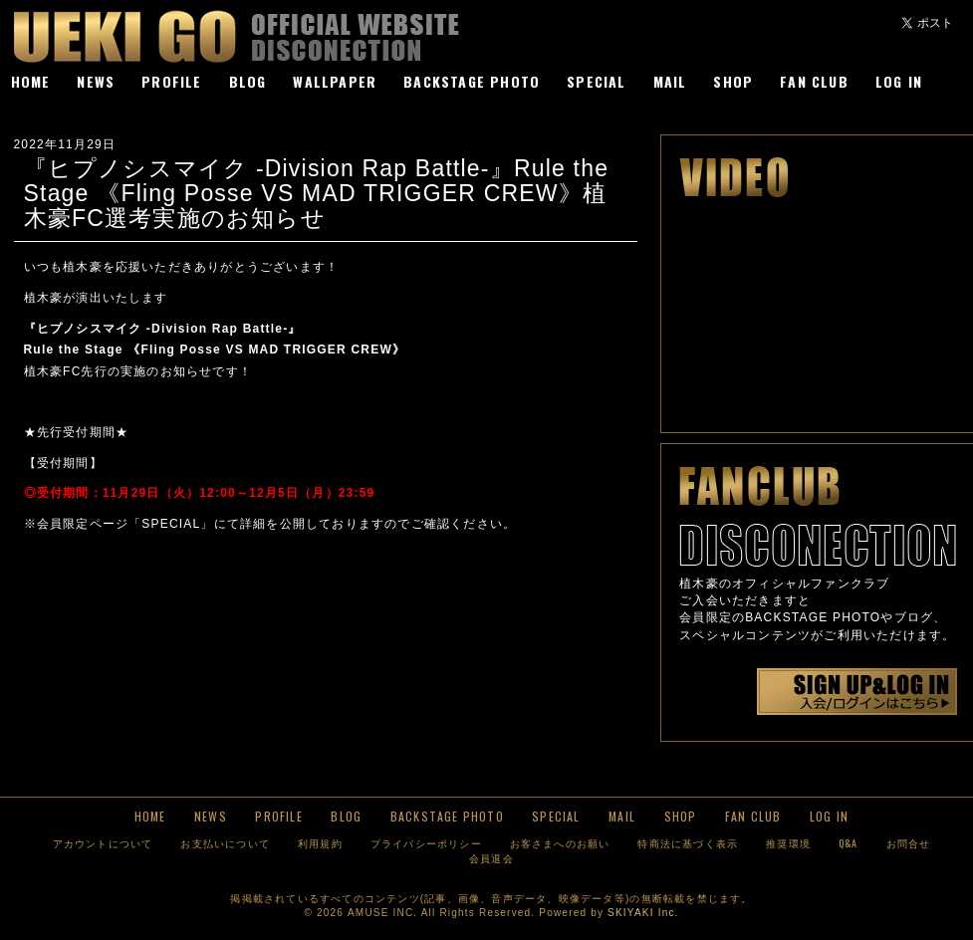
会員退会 (491, 857)
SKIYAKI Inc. (643, 912)
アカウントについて (103, 842)
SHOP (733, 81)
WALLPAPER (334, 81)
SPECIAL (596, 81)
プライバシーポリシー (426, 842)
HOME (31, 81)
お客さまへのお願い (560, 842)
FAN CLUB (814, 81)
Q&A (848, 842)
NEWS (96, 81)
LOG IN (898, 81)
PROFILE (171, 81)
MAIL (670, 81)
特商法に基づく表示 (687, 842)
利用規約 (320, 842)
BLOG (248, 81)
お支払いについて (225, 842)
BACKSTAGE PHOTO (471, 81)
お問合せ (908, 842)
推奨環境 (788, 842)
